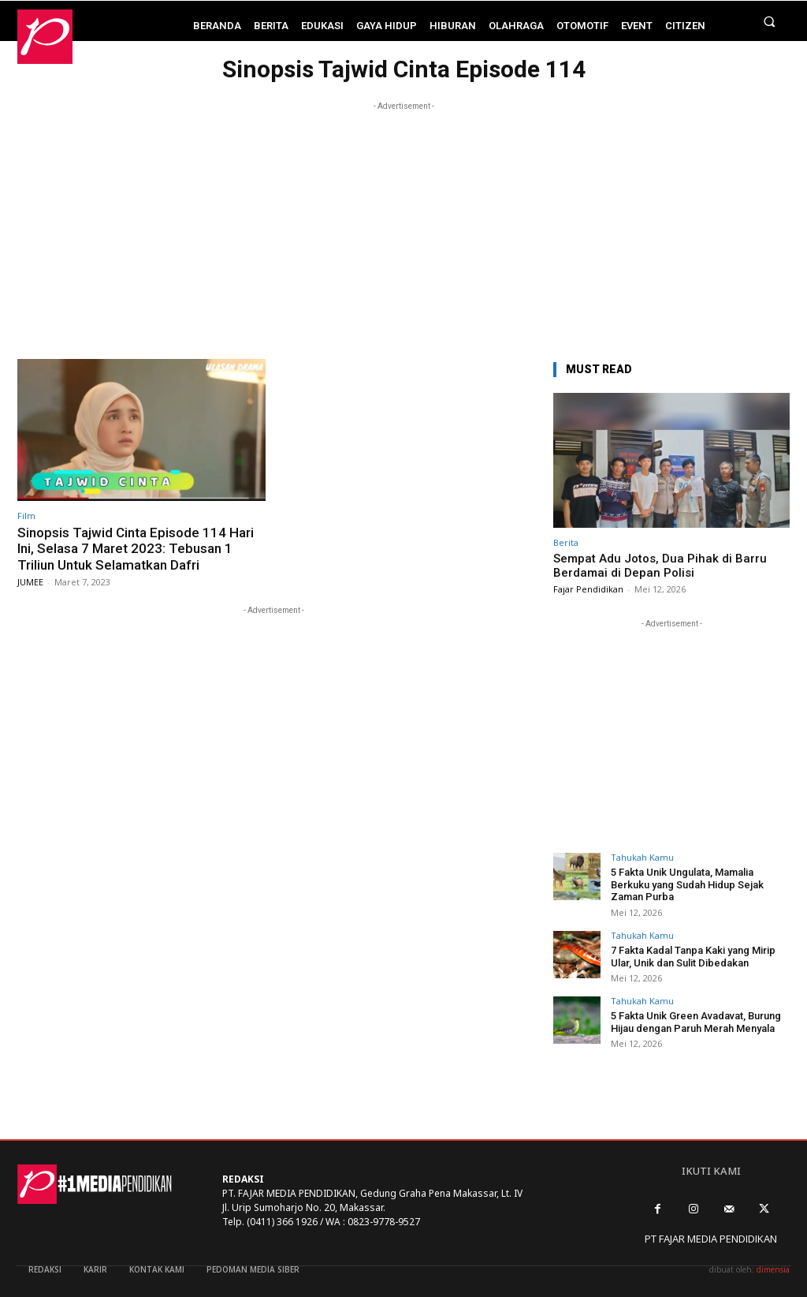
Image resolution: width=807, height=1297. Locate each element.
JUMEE (30, 582)
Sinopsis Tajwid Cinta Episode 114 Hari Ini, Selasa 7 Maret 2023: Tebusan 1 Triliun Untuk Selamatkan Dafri (135, 549)
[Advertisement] (403, 224)
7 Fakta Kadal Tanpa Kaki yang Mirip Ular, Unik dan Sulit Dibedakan (693, 956)
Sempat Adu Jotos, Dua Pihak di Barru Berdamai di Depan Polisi (660, 565)
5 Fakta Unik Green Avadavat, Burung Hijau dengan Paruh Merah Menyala (696, 1022)
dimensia (773, 1269)
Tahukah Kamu (642, 857)
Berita (565, 542)
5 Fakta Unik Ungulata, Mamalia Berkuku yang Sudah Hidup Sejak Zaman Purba (687, 884)
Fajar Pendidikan (588, 589)
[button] (769, 21)
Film (26, 515)
